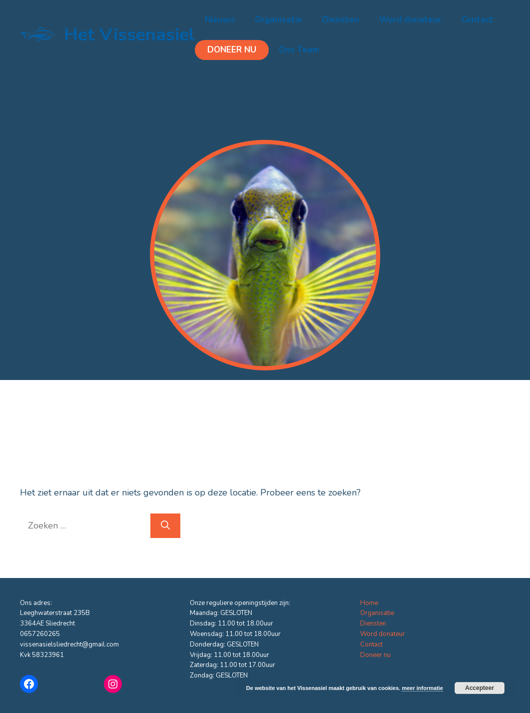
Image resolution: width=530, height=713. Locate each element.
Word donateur (410, 20)
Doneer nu (231, 50)
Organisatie (278, 20)
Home (369, 603)
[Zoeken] (165, 526)
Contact (478, 20)
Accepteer (479, 688)
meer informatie (422, 688)
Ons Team (299, 50)
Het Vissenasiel (129, 34)
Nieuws (220, 20)
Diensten (340, 20)
